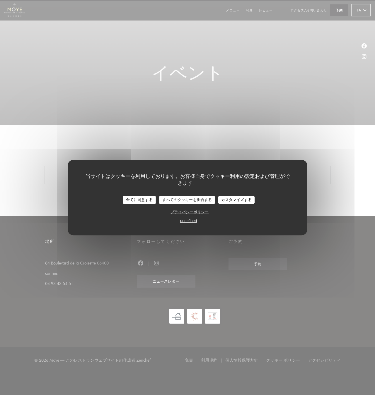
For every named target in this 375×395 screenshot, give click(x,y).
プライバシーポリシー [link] (190, 212)
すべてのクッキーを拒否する (187, 199)
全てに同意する (139, 199)
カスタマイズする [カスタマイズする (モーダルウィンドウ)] (236, 199)
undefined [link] (188, 221)
